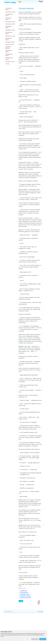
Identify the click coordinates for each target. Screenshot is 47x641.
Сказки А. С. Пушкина (8, 47)
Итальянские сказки (8, 32)
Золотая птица (24, 592)
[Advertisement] (23, 627)
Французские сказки (9, 54)
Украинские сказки (8, 51)
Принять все (42, 639)
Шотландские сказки (9, 58)
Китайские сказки (10, 36)
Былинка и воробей (25, 597)
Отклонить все (35, 639)
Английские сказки (8, 8)
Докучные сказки (10, 30)
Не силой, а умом (24, 594)
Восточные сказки (10, 21)
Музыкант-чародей (25, 596)
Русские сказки (10, 44)
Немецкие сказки (10, 42)
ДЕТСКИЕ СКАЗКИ (40, 611)
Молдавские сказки (8, 39)
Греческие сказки (10, 24)
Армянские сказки (10, 12)
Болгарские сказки (8, 18)
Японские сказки (10, 61)
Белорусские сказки (9, 14)
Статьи (7, 64)
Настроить (27, 639)
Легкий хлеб (23, 590)
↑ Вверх (20, 601)
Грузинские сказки (8, 26)
